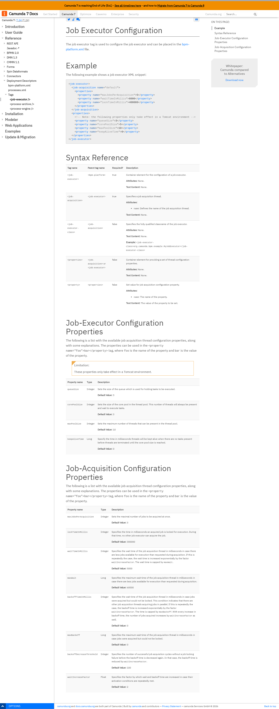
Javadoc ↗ (13, 48)
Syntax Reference (225, 33)
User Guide (13, 32)
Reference (13, 38)
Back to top (270, 706)
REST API (12, 43)
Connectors (14, 76)
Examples (13, 131)
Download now (235, 80)
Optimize (85, 14)
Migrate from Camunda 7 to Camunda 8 (180, 5)
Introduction (14, 26)
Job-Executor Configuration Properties (231, 40)
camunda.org (64, 706)
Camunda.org (213, 14)
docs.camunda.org (85, 706)
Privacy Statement (171, 706)
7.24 (19, 20)
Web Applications (18, 125)
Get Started (50, 14)
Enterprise (117, 14)
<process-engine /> (22, 108)
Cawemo (101, 14)
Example (219, 28)
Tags (11, 94)
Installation (14, 114)
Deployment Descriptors (21, 81)
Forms (11, 67)
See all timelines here (128, 5)
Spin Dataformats (17, 71)
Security (134, 14)
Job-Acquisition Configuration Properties (232, 49)
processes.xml (17, 90)
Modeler (11, 119)
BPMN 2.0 (13, 53)
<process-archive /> (22, 104)
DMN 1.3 (12, 57)
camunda (136, 706)
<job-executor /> (20, 99)
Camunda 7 (68, 14)
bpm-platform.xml (19, 85)
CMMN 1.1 (13, 62)
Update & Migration (20, 137)
